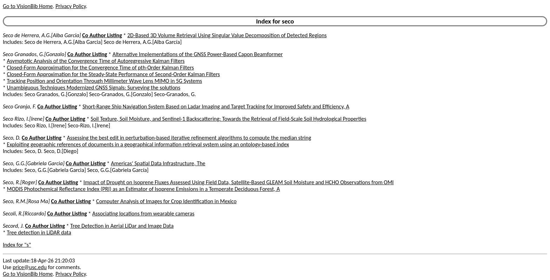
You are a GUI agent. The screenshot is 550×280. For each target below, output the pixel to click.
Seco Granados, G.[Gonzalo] (34, 54)
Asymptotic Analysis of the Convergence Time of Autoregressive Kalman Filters (96, 61)
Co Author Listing (102, 35)
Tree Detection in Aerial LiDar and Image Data (122, 225)
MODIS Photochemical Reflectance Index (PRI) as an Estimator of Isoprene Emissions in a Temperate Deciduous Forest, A (143, 189)
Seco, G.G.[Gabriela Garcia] (34, 163)
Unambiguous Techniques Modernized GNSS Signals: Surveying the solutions (93, 87)
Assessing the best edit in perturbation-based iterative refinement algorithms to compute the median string (189, 137)
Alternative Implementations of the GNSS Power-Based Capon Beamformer (198, 54)
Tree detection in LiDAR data (39, 232)
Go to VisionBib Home (28, 6)
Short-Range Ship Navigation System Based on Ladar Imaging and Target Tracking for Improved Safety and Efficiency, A (215, 106)
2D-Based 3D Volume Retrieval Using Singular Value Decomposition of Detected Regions (227, 35)
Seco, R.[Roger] (20, 182)
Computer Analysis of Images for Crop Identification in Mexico (166, 201)
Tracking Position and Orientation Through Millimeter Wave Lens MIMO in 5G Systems (104, 81)
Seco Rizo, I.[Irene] (23, 118)
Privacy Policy (70, 6)
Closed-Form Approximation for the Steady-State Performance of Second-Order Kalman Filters (113, 74)
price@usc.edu (30, 267)
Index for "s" (17, 244)
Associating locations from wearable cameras (143, 213)
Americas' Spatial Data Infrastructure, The (158, 163)
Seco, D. (11, 137)
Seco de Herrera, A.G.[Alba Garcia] (42, 35)
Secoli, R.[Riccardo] (24, 213)
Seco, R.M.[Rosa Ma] (26, 201)
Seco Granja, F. (19, 106)
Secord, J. (13, 225)
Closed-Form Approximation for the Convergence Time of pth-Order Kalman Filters (100, 67)
